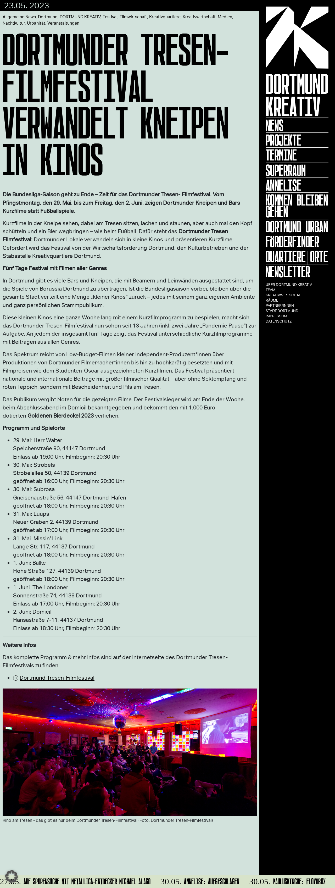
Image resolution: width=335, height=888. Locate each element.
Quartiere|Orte (297, 256)
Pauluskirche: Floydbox (287, 880)
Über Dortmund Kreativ (289, 284)
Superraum (286, 170)
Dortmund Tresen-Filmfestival (57, 677)
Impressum (276, 316)
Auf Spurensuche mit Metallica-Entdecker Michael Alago (76, 880)
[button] (11, 876)
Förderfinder (292, 241)
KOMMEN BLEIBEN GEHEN (297, 206)
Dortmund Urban (297, 226)
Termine (281, 155)
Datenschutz (279, 321)
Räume (272, 300)
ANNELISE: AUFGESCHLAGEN (199, 880)
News (274, 125)
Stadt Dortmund (282, 310)
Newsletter (288, 271)
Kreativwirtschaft (284, 295)
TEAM (270, 289)
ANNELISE (283, 185)
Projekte (283, 140)
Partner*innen (280, 305)
